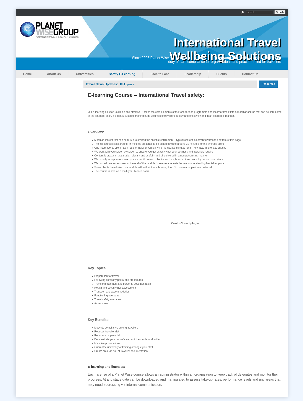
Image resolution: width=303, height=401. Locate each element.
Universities (85, 74)
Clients (221, 74)
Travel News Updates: (102, 84)
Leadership (193, 74)
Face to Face (159, 74)
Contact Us (250, 74)
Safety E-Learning (122, 74)
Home (27, 74)
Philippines (127, 84)
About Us (54, 74)
